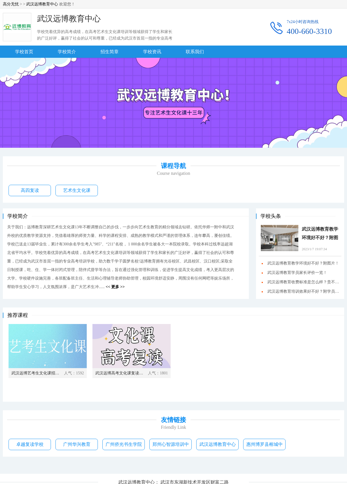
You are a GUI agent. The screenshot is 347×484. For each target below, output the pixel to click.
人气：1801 (158, 373)
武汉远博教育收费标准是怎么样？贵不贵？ (304, 282)
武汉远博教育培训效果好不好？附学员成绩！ (304, 292)
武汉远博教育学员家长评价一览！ (297, 273)
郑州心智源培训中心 (170, 446)
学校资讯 (152, 51)
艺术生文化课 (76, 190)
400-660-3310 (309, 31)
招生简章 (109, 51)
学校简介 (67, 51)
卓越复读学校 (30, 444)
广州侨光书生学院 (124, 444)
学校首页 (24, 51)
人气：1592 (74, 373)
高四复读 (30, 190)
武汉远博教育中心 (42, 4)
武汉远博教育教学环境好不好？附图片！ (320, 234)
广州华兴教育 (76, 444)
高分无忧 (11, 4)
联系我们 (195, 51)
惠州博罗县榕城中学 (264, 446)
